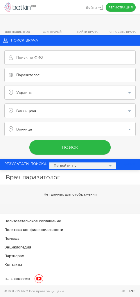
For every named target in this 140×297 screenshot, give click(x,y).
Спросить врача (123, 32)
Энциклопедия (17, 247)
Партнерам (14, 256)
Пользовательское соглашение (32, 221)
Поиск (70, 147)
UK (124, 291)
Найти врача (87, 32)
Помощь (11, 238)
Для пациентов (17, 32)
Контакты (13, 264)
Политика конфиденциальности (33, 230)
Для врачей (52, 32)
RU (131, 291)
